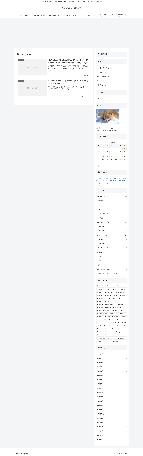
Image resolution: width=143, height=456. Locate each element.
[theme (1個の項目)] (122, 298)
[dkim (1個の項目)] (124, 316)
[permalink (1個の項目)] (100, 323)
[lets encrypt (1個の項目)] (101, 332)
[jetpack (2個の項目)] (123, 289)
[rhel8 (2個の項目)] (108, 289)
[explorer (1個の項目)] (100, 316)
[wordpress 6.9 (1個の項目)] (102, 320)
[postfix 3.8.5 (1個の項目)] (122, 323)
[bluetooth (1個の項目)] (119, 341)
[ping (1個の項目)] (115, 310)
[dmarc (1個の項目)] (115, 329)
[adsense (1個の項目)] (122, 304)
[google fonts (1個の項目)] (114, 313)
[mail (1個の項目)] (99, 326)
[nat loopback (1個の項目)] (121, 326)
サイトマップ (101, 80)
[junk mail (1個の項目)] (108, 295)
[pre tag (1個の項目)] (100, 295)
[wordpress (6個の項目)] (101, 286)
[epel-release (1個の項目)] (102, 298)
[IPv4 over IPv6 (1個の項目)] (121, 338)
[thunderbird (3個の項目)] (122, 286)
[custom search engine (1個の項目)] (111, 301)
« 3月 (98, 166)
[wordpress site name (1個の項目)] (104, 310)
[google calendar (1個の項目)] (102, 313)
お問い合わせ (101, 98)
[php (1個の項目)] (116, 295)
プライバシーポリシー (103, 85)
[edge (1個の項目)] (123, 335)
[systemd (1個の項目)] (100, 307)
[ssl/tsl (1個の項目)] (108, 316)
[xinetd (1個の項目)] (115, 307)
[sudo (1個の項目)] (103, 341)
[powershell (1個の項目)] (115, 316)
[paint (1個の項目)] (100, 335)
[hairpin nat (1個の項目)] (101, 329)
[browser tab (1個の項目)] (122, 320)
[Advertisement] (71, 33)
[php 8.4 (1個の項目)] (123, 313)
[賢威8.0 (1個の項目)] (123, 307)
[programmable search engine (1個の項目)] (106, 304)
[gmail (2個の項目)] (100, 292)
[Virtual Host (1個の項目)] (101, 338)
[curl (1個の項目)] (123, 310)
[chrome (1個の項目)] (111, 332)
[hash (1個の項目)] (107, 323)
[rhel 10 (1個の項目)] (114, 323)
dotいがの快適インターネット (106, 68)
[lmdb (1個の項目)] (112, 326)
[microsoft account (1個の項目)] (112, 335)
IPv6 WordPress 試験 (103, 76)
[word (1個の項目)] (111, 338)
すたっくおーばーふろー (104, 72)
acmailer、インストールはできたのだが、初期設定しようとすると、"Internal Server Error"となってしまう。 (111, 180)
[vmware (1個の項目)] (112, 320)
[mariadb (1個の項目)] (123, 295)
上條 (106, 183)
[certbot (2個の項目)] (100, 289)
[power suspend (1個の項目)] (121, 292)
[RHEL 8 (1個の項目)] (108, 307)
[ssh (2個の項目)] (115, 289)
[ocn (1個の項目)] (106, 326)
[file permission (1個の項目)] (121, 332)
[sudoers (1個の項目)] (123, 329)
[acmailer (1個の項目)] (113, 298)
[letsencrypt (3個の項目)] (111, 286)
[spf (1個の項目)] (108, 329)
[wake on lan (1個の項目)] (109, 292)
